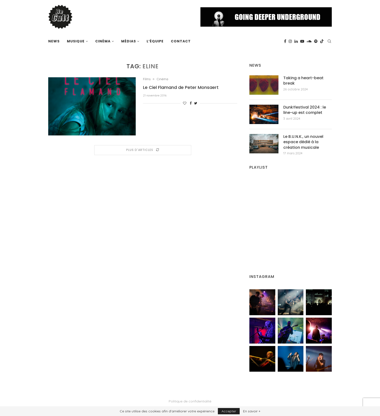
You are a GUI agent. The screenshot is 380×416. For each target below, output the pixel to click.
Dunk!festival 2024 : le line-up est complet (304, 110)
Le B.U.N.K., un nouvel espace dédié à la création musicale (303, 142)
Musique (76, 41)
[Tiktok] (322, 41)
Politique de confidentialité (190, 401)
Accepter (229, 411)
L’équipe (155, 41)
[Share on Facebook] (191, 103)
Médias (128, 41)
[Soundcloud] (309, 41)
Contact (181, 41)
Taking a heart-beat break (303, 80)
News (54, 41)
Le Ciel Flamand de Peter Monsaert (181, 87)
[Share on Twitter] (195, 103)
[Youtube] (302, 41)
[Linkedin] (296, 41)
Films (146, 79)
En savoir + (251, 411)
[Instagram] (290, 41)
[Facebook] (285, 41)
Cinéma (103, 41)
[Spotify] (315, 41)
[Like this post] (184, 103)
